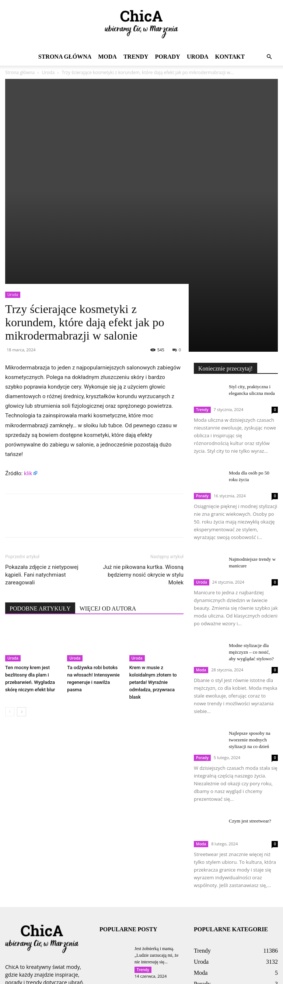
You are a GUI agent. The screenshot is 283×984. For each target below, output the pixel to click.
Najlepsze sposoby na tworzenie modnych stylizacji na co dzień (249, 620)
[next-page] (21, 592)
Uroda (198, 56)
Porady (167, 56)
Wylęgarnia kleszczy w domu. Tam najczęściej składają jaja (154, 879)
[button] (269, 56)
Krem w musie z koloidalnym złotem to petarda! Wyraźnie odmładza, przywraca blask (153, 563)
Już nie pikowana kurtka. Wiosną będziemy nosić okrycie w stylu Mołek (143, 455)
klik (28, 354)
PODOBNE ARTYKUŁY (40, 489)
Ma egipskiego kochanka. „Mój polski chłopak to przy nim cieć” (157, 922)
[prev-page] (9, 592)
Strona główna (64, 56)
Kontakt (230, 56)
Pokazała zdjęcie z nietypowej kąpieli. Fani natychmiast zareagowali (41, 455)
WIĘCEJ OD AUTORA (108, 489)
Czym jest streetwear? (250, 701)
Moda (107, 56)
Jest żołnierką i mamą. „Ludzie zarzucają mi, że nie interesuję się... (156, 836)
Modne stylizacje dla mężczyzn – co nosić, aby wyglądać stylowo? (251, 532)
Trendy (136, 56)
